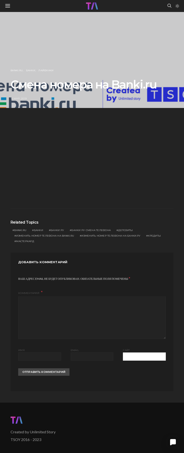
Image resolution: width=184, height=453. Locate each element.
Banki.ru (17, 70)
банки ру (57, 230)
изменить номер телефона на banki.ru (45, 235)
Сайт (126, 350)
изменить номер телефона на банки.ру (110, 235)
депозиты (125, 230)
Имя (21, 350)
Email (75, 350)
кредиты (154, 235)
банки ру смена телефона (91, 230)
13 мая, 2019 (19, 98)
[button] (177, 6)
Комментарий (29, 293)
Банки (30, 70)
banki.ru (20, 230)
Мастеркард (25, 241)
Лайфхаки (45, 70)
